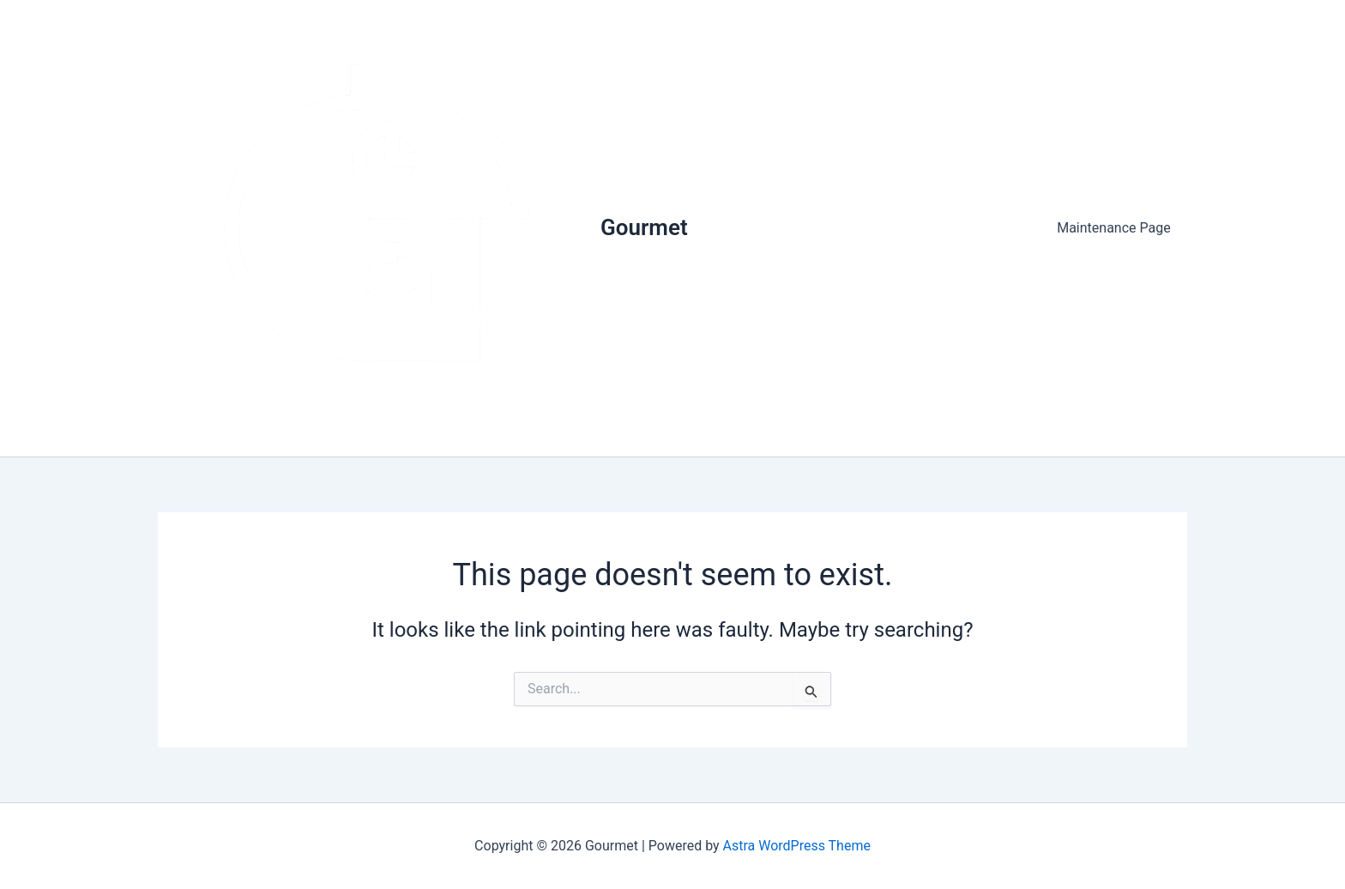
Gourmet (644, 227)
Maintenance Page (1117, 228)
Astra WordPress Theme (797, 846)
